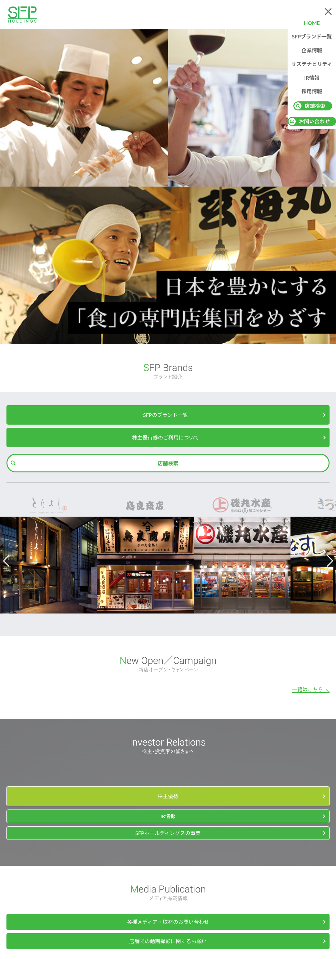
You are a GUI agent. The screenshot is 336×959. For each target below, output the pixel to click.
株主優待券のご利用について (165, 437)
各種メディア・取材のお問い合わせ (168, 922)
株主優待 (168, 796)
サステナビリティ (311, 64)
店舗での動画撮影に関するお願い (168, 941)
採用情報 (311, 91)
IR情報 (311, 78)
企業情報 (311, 50)
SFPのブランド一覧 (165, 415)
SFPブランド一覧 (312, 36)
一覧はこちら (307, 689)
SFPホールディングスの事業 (167, 833)
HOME (312, 23)
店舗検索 (168, 463)
